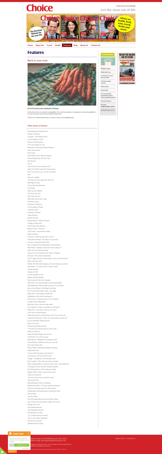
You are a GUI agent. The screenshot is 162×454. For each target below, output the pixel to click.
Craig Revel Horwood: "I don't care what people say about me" (47, 318)
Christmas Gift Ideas (34, 212)
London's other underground (36, 302)
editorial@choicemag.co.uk (42, 446)
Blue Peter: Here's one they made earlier (40, 304)
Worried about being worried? (37, 326)
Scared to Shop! (33, 396)
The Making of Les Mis (35, 413)
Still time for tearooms (35, 421)
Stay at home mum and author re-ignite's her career (44, 402)
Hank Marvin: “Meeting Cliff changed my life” (42, 339)
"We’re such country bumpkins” (38, 418)
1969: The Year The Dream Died (38, 250)
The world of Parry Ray (35, 345)
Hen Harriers (32, 161)
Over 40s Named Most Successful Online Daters (43, 399)
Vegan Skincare (32, 215)
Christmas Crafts (33, 210)
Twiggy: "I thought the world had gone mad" (42, 358)
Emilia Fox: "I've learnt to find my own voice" (42, 310)
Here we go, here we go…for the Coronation (42, 172)
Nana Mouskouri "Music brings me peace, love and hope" (46, 285)
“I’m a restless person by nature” (38, 415)
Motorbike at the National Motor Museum (41, 147)
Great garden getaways (35, 407)
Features (67, 45)
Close (28, 433)
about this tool (25, 448)
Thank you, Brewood (34, 375)
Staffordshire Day (33, 350)
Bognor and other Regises (36, 277)
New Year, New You (34, 193)
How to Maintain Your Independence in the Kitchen (44, 245)
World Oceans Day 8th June (36, 226)
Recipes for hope (33, 218)
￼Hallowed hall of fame (35, 423)
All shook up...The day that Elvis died (40, 356)
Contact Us (95, 45)
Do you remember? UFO (35, 275)
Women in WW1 (33, 272)
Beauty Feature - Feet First (36, 229)
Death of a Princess (34, 331)
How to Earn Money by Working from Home (42, 288)
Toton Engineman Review (36, 410)
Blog (75, 45)
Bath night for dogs (34, 183)
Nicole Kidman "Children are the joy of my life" (43, 342)
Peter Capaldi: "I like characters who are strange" (43, 361)
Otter (29, 174)
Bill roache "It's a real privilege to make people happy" (45, 283)
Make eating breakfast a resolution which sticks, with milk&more (48, 364)
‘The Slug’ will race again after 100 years (41, 180)
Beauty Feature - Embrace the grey (39, 220)
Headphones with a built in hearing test (40, 296)
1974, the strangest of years (36, 145)
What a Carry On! (33, 323)
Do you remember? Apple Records (38, 321)
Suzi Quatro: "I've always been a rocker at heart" (43, 266)
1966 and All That (33, 380)
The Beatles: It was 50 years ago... (38, 337)
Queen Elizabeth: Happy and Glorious (40, 334)
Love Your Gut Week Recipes (37, 312)
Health (58, 45)
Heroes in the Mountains (35, 142)
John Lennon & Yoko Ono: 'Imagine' (39, 280)
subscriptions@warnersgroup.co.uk (53, 440)
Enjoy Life (40, 45)
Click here (31, 117)
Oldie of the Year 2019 (35, 261)
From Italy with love (34, 196)
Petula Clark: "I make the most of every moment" (43, 299)
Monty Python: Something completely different (42, 348)
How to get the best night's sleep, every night (42, 291)
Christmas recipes (33, 201)
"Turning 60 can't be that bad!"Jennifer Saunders (43, 367)
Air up (30, 164)
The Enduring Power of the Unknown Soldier (42, 369)
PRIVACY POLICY (120, 438)
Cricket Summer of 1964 (35, 139)
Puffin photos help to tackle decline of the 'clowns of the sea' (47, 315)
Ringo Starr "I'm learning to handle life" (40, 293)
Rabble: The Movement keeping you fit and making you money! (48, 264)
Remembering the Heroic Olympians (39, 383)
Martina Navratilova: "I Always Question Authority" (44, 385)
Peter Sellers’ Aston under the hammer (40, 155)
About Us (84, 45)
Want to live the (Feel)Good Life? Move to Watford (44, 253)
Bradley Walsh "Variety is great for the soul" (42, 372)
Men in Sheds (32, 394)
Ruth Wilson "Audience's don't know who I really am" (45, 247)
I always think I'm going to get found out (40, 353)
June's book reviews (34, 150)
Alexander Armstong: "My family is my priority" (43, 239)
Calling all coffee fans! (35, 223)
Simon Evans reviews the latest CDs (39, 166)
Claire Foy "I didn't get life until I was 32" (41, 237)
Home (30, 45)
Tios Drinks (31, 188)
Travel (49, 45)
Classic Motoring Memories (36, 185)
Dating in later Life (34, 404)
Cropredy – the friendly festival (37, 137)
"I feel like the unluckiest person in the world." (42, 329)
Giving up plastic (33, 269)
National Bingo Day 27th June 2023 (39, 158)
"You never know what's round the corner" (41, 377)
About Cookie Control (10, 433)
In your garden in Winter (35, 207)
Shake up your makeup (35, 191)
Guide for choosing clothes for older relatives (42, 388)
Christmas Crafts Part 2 (35, 204)
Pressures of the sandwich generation (39, 256)
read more (12, 451)
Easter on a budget (33, 177)
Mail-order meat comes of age (37, 199)
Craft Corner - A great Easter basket (39, 231)
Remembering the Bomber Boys (38, 131)
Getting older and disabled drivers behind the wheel (44, 391)
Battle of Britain (33, 234)
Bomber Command (34, 134)
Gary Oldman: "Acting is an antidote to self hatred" (44, 307)
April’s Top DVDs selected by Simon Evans (41, 169)
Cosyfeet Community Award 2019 (38, 242)
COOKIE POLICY (131, 438)
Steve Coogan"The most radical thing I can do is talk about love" (48, 258)
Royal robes (31, 153)
